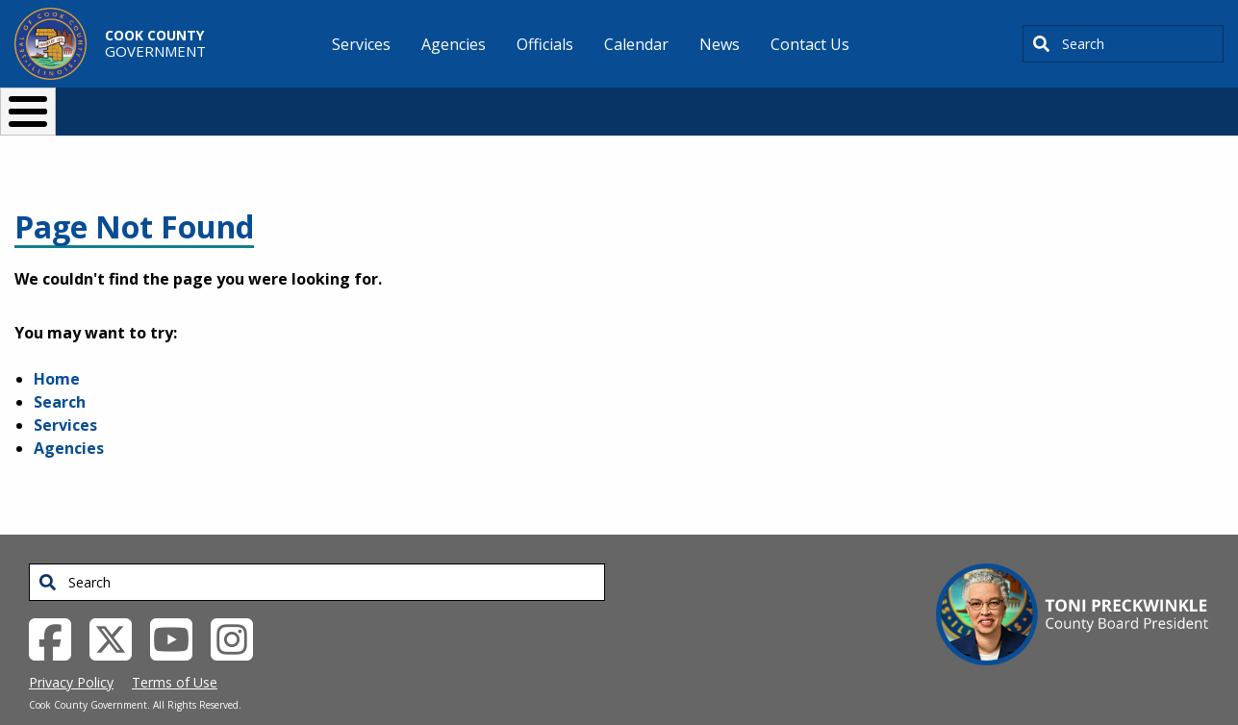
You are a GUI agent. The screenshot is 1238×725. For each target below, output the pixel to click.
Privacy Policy (71, 650)
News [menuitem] (719, 44)
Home (57, 347)
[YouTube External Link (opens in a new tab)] (178, 605)
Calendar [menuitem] (636, 44)
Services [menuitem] (361, 44)
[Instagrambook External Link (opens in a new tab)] (239, 605)
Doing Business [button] (567, 103)
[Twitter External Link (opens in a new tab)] (117, 605)
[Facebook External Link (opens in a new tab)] (57, 605)
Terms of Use (174, 650)
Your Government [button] (731, 103)
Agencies (69, 416)
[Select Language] (947, 103)
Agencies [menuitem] (453, 44)
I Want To (234, 103)
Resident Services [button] (415, 103)
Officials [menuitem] (545, 44)
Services (65, 393)
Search (60, 370)
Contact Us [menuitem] (810, 44)
